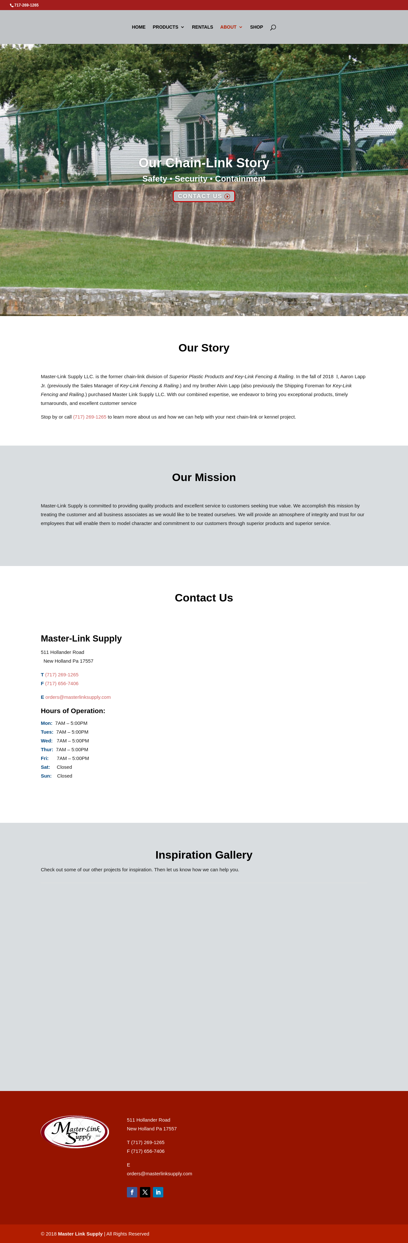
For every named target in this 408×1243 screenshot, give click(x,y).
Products (165, 27)
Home (138, 27)
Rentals (202, 27)
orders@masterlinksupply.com (78, 697)
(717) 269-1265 (90, 417)
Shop (256, 27)
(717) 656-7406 (62, 683)
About (228, 27)
